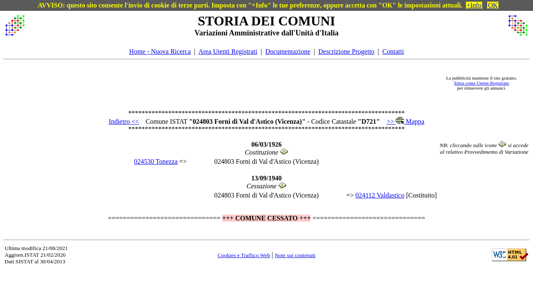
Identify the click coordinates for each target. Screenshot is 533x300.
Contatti (393, 51)
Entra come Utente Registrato (481, 82)
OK (493, 5)
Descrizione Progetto (346, 51)
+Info (474, 5)
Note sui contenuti (295, 255)
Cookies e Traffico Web (243, 255)
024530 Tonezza (156, 161)
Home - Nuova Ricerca (160, 51)
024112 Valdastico (379, 195)
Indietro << (124, 121)
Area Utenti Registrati (227, 51)
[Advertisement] (233, 83)
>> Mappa (405, 121)
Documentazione (287, 51)
